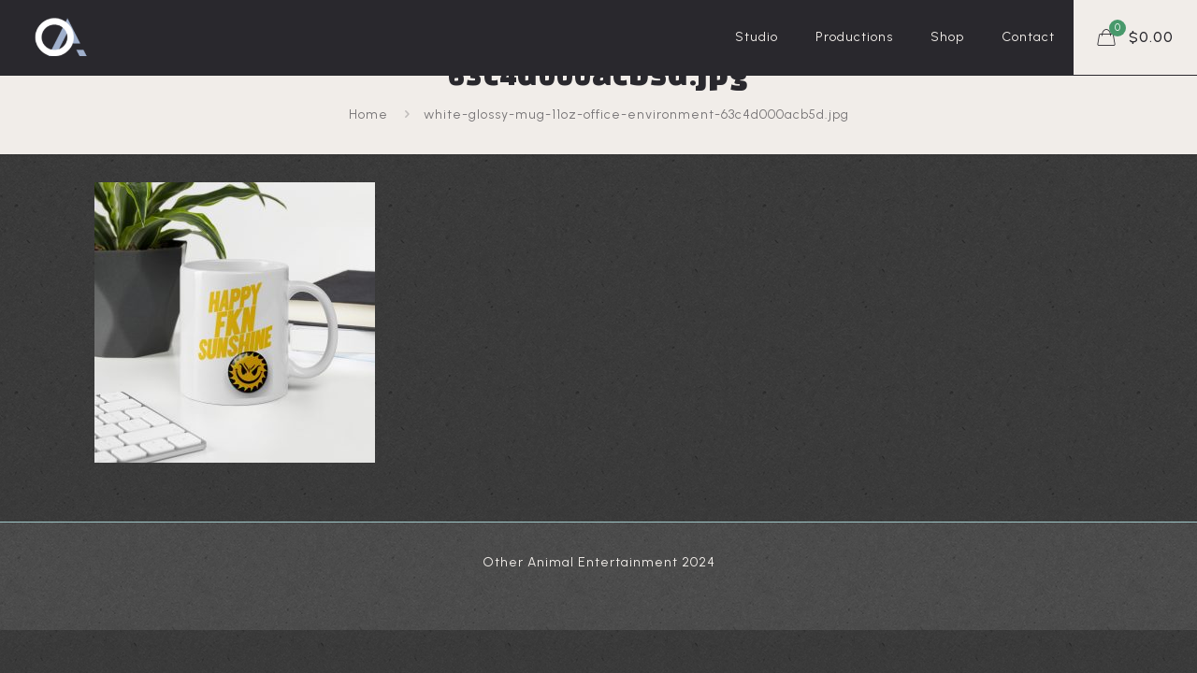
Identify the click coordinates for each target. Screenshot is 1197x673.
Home (368, 114)
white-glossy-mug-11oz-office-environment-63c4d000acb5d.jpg (636, 114)
